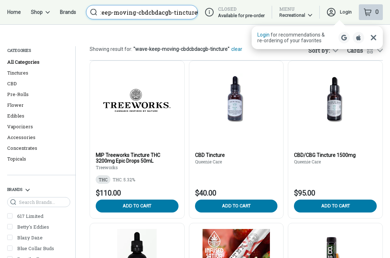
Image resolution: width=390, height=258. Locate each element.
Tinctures (17, 48)
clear (236, 24)
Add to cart (137, 181)
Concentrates (22, 123)
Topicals (16, 134)
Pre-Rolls (18, 69)
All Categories (23, 37)
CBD (12, 59)
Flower (15, 80)
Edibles (15, 91)
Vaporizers (20, 102)
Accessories (21, 112)
